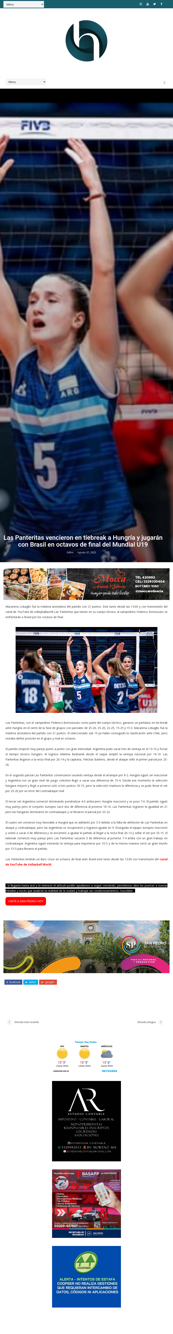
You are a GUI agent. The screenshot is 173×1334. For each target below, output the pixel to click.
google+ (48, 1307)
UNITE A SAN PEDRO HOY (25, 1228)
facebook (13, 1307)
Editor (70, 877)
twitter (30, 1307)
